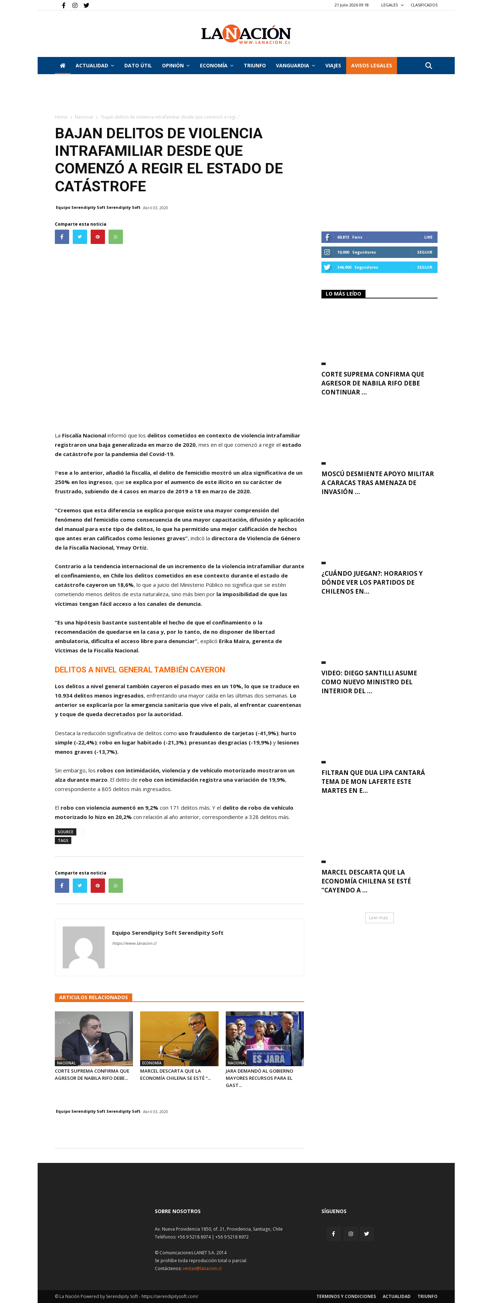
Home (61, 117)
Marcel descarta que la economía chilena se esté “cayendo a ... (366, 881)
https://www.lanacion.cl (134, 943)
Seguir (425, 252)
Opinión (176, 65)
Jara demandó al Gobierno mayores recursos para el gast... (259, 1078)
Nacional (84, 117)
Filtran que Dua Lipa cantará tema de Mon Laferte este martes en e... (373, 781)
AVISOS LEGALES (371, 65)
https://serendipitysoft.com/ (170, 1296)
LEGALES (392, 5)
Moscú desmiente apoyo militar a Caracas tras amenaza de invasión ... (377, 483)
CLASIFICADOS (424, 5)
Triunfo (255, 65)
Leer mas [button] (378, 918)
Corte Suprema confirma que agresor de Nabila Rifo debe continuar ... (372, 383)
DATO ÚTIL (138, 65)
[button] (429, 66)
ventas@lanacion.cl (202, 1268)
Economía (216, 65)
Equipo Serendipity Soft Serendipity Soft (98, 207)
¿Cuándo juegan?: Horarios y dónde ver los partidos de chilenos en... (372, 582)
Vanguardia (295, 65)
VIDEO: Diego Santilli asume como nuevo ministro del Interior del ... (369, 682)
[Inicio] (63, 65)
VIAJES (333, 65)
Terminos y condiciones (346, 1296)
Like (428, 237)
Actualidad (95, 65)
